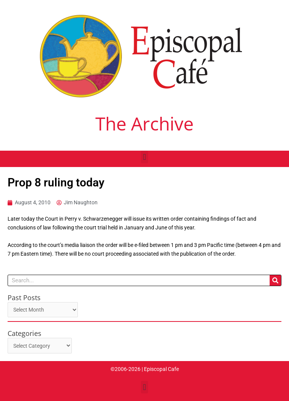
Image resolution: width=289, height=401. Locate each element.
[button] (144, 157)
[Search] (275, 280)
